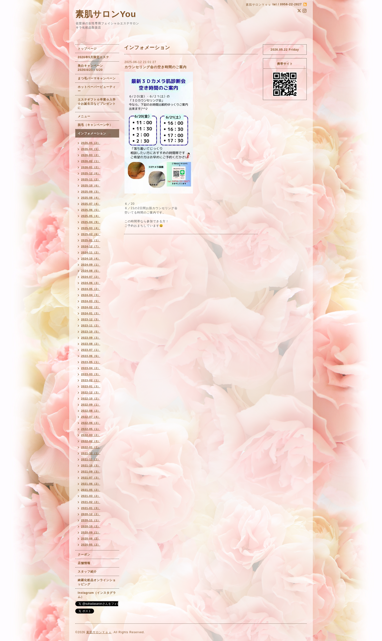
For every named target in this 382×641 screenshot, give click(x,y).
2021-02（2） (90, 502)
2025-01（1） (90, 240)
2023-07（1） (90, 349)
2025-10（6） (90, 185)
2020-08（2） (90, 538)
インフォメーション (92, 133)
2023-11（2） (90, 325)
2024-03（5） (90, 301)
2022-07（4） (90, 416)
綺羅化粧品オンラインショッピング (97, 582)
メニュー (84, 116)
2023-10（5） (90, 331)
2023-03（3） (90, 374)
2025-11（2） (90, 179)
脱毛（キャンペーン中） (95, 125)
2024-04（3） (90, 295)
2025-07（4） (90, 203)
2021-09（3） (90, 471)
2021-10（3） (90, 465)
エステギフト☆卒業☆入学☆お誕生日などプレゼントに (97, 104)
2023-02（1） (90, 380)
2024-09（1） (90, 264)
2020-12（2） (90, 514)
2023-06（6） (90, 355)
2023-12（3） (90, 319)
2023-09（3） (90, 337)
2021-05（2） (90, 489)
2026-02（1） (90, 161)
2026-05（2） (90, 142)
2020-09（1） (90, 532)
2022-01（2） (90, 447)
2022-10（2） (90, 398)
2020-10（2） (90, 526)
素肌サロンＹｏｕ (99, 632)
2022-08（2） (90, 410)
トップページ (87, 48)
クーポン (84, 554)
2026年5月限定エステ (93, 57)
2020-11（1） (90, 520)
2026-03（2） (90, 155)
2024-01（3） (90, 313)
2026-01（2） (90, 167)
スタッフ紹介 (87, 571)
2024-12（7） (90, 246)
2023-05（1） (90, 362)
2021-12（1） (90, 453)
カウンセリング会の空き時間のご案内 (155, 67)
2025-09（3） (90, 191)
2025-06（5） (90, 209)
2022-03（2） (90, 435)
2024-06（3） (90, 282)
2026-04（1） (90, 149)
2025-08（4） (90, 197)
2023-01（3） (90, 386)
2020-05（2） (90, 544)
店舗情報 (84, 563)
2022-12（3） (90, 392)
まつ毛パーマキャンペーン (97, 78)
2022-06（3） (90, 422)
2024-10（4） (90, 258)
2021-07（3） (90, 477)
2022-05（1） (90, 428)
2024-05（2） (90, 289)
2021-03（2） (90, 495)
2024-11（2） (90, 252)
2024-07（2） (90, 276)
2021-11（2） (90, 459)
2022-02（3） (90, 441)
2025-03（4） (90, 228)
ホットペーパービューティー (97, 89)
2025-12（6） (90, 173)
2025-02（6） (90, 234)
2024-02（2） (90, 307)
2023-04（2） (90, 368)
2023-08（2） (90, 343)
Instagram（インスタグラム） (97, 595)
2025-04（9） (90, 222)
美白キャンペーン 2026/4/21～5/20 (92, 68)
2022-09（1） (90, 404)
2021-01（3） (90, 508)
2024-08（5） (90, 270)
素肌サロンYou (105, 14)
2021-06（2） (90, 483)
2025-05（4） (90, 215)
